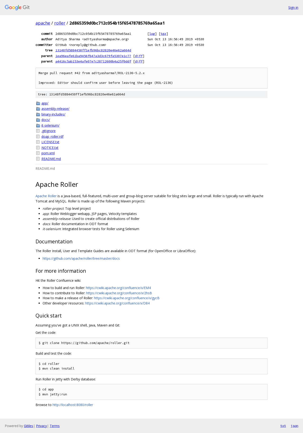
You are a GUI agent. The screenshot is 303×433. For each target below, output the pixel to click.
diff (139, 56)
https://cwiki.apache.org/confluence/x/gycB (127, 298)
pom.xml (48, 153)
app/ (44, 103)
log (152, 33)
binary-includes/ (53, 114)
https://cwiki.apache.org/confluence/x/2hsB (119, 293)
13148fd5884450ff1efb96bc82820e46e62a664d (93, 50)
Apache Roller (46, 196)
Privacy (41, 426)
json (294, 426)
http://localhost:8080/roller (73, 404)
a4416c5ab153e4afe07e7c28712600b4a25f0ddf (93, 61)
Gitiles (28, 426)
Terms (55, 426)
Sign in (293, 7)
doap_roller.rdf (52, 136)
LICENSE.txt (50, 142)
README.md (51, 158)
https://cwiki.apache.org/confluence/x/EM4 (118, 288)
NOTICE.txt (49, 147)
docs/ (45, 119)
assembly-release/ (55, 108)
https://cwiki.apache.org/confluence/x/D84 (117, 303)
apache (43, 23)
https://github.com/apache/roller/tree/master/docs (81, 258)
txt (283, 426)
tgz (163, 33)
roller (59, 23)
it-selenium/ (50, 125)
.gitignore (48, 131)
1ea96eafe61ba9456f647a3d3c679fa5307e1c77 (93, 56)
